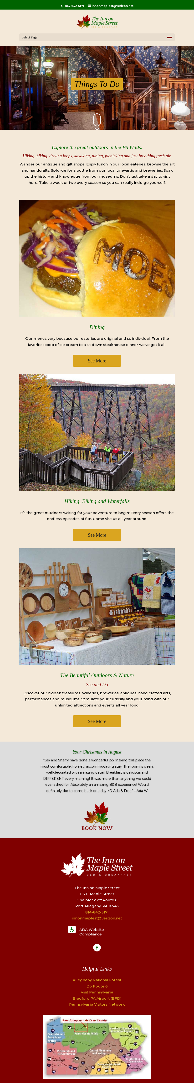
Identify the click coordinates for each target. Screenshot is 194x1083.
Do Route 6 (97, 986)
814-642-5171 (74, 6)
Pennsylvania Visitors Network (97, 1004)
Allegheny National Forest (97, 980)
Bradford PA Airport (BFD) (97, 998)
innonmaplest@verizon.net (97, 918)
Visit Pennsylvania (97, 992)
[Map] (97, 1077)
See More (97, 360)
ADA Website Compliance (91, 932)
